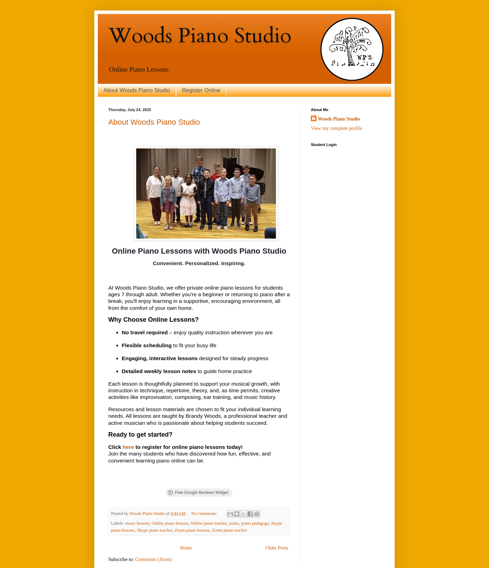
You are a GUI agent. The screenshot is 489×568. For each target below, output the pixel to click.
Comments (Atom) (153, 536)
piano (234, 499)
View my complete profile (336, 128)
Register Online (201, 90)
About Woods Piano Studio (136, 90)
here (128, 447)
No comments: (204, 490)
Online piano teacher (208, 499)
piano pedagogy (255, 499)
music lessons (137, 499)
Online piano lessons (170, 499)
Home (186, 524)
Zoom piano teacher (229, 506)
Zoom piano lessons (192, 506)
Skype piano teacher (155, 506)
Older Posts (276, 524)
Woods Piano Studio (339, 119)
